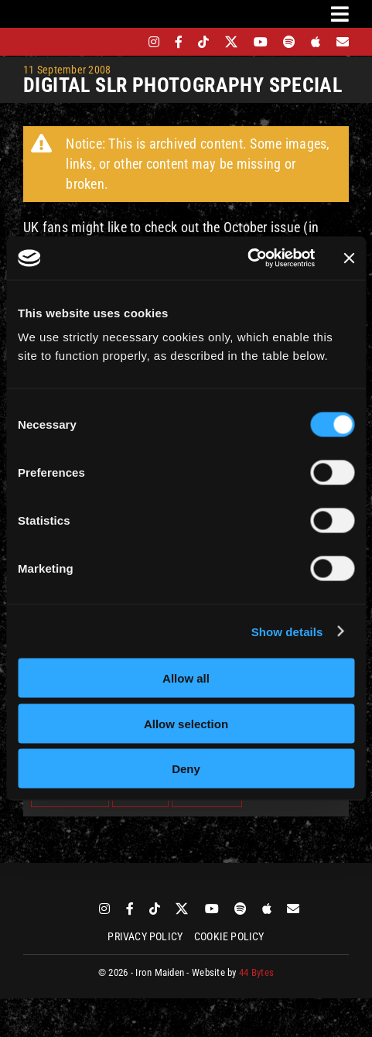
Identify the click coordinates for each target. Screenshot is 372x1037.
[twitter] (231, 42)
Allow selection (186, 723)
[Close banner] (348, 257)
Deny (186, 768)
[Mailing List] (342, 42)
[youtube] (261, 42)
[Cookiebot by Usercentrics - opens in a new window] (247, 258)
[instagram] (153, 42)
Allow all (186, 678)
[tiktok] (203, 42)
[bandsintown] (127, 42)
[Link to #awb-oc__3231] (340, 14)
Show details (287, 631)
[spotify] (289, 42)
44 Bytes (256, 972)
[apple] (315, 42)
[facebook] (179, 42)
